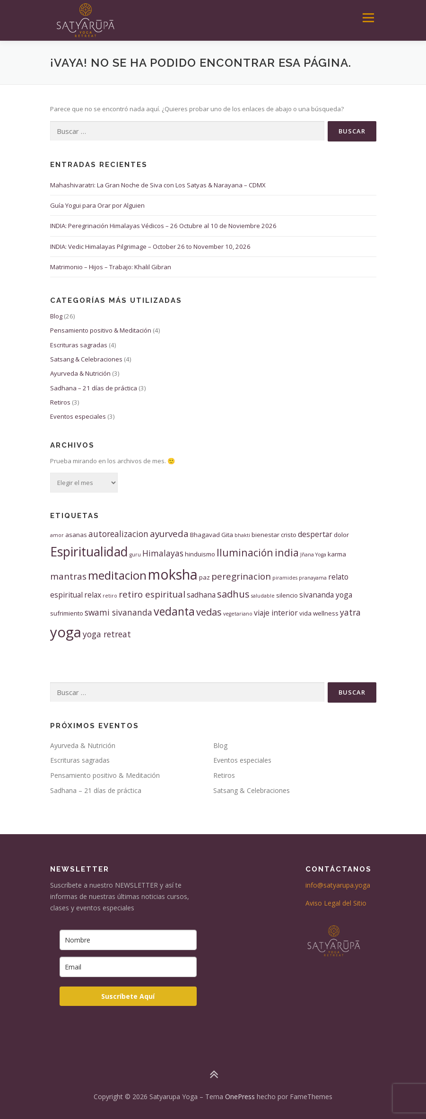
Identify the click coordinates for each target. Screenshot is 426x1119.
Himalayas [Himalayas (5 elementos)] (162, 553)
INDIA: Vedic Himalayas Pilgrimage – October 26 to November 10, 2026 (150, 246)
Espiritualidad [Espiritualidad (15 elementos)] (89, 551)
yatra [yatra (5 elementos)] (350, 612)
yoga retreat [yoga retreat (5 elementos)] (107, 634)
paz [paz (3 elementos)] (204, 577)
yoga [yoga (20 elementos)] (65, 632)
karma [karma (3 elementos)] (337, 554)
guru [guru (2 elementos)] (135, 554)
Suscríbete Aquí (128, 996)
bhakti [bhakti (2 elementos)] (242, 535)
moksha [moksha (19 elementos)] (173, 574)
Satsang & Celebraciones (86, 359)
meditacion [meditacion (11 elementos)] (117, 575)
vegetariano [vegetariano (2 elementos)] (237, 613)
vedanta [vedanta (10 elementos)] (174, 611)
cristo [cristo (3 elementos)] (288, 534)
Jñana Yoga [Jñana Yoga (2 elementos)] (313, 554)
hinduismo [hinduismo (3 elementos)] (200, 554)
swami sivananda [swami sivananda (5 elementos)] (118, 612)
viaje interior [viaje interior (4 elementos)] (276, 613)
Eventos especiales (78, 416)
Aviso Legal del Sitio (335, 903)
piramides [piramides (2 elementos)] (284, 577)
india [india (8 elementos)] (287, 552)
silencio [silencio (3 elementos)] (287, 595)
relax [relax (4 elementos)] (92, 595)
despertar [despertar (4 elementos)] (315, 534)
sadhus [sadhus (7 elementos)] (233, 594)
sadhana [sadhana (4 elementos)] (201, 595)
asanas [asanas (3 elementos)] (76, 534)
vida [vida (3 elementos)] (305, 613)
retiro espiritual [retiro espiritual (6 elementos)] (152, 594)
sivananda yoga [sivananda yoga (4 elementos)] (325, 595)
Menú (368, 17)
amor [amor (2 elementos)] (57, 535)
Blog (56, 316)
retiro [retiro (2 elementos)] (110, 595)
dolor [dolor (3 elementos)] (341, 534)
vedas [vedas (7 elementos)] (209, 612)
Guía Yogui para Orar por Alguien (97, 205)
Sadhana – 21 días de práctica (93, 388)
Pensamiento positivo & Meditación (100, 330)
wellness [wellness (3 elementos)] (326, 613)
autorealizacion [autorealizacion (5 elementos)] (118, 533)
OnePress (240, 1096)
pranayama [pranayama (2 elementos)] (313, 577)
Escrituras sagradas (78, 345)
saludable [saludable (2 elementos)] (263, 595)
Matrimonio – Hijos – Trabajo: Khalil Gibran (110, 267)
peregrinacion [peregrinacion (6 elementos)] (241, 576)
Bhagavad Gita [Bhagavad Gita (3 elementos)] (211, 534)
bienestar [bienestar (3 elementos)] (265, 534)
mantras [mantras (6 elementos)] (68, 576)
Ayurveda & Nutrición (80, 373)
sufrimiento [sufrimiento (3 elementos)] (66, 613)
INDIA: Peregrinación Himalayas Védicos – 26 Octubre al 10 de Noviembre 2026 (163, 225)
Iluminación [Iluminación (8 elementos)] (245, 552)
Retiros (60, 402)
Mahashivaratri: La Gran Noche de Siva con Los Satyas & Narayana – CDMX (158, 185)
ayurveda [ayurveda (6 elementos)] (169, 534)
